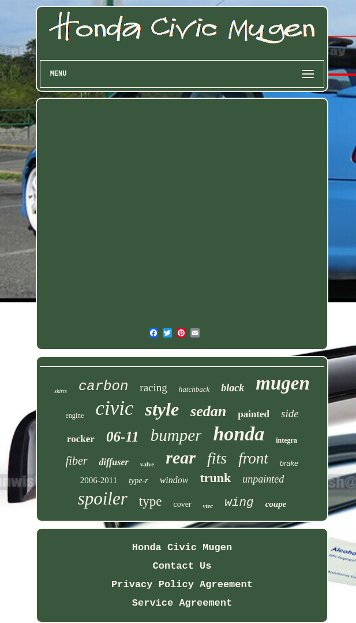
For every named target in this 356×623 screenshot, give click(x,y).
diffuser (114, 462)
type (150, 501)
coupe (276, 504)
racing (153, 387)
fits (217, 458)
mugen (283, 383)
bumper (176, 435)
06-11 (122, 436)
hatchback (194, 389)
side (290, 413)
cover (182, 504)
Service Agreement (182, 603)
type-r (138, 480)
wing (238, 502)
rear (181, 457)
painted (253, 414)
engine (74, 415)
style (162, 409)
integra (286, 440)
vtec (208, 505)
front (253, 458)
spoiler (103, 498)
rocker (81, 438)
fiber (77, 460)
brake (289, 463)
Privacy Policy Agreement (182, 584)
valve (147, 464)
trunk (215, 477)
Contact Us (181, 566)
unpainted (263, 479)
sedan (208, 411)
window (174, 480)
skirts (60, 391)
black (232, 388)
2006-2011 (98, 480)
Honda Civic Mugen (182, 547)
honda (238, 433)
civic (114, 408)
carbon (103, 386)
